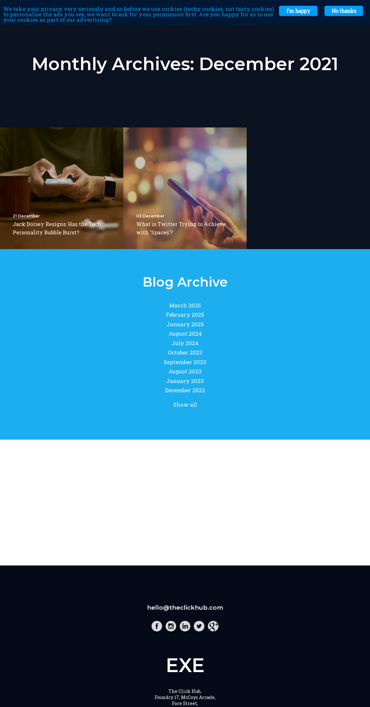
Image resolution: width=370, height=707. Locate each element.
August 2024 (185, 333)
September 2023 (185, 362)
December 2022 (185, 390)
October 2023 (185, 352)
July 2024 (185, 343)
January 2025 (185, 324)
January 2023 (185, 381)
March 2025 (185, 305)
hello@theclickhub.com (185, 607)
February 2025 (185, 314)
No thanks (344, 10)
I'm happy (298, 10)
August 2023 (185, 371)
